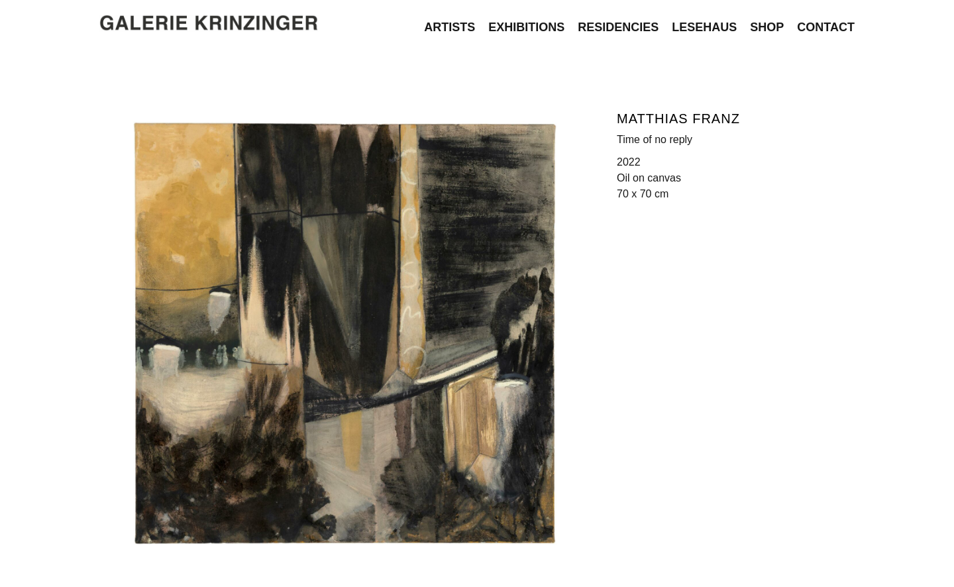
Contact (826, 24)
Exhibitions (526, 24)
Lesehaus (704, 24)
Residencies (618, 24)
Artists (449, 24)
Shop (767, 24)
